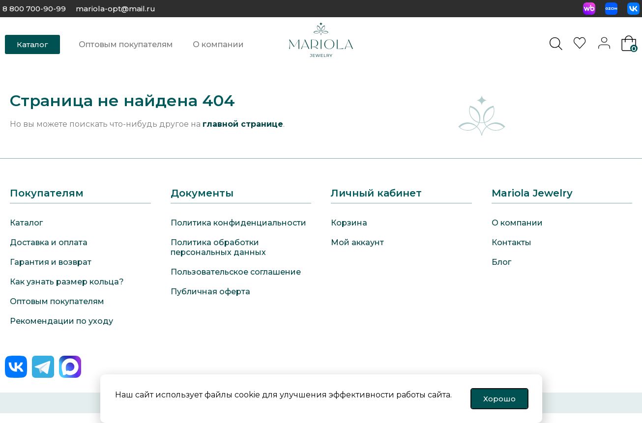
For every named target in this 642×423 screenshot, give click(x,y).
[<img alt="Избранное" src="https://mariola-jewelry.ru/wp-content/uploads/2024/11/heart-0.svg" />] (581, 46)
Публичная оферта (210, 291)
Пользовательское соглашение (236, 272)
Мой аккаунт (357, 242)
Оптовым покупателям (126, 44)
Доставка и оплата (49, 242)
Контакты (511, 242)
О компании (218, 44)
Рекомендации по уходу (61, 321)
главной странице (243, 124)
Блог (501, 262)
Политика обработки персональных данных (218, 247)
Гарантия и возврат (50, 262)
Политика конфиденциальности (238, 222)
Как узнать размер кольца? (67, 281)
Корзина (349, 222)
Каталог (26, 222)
